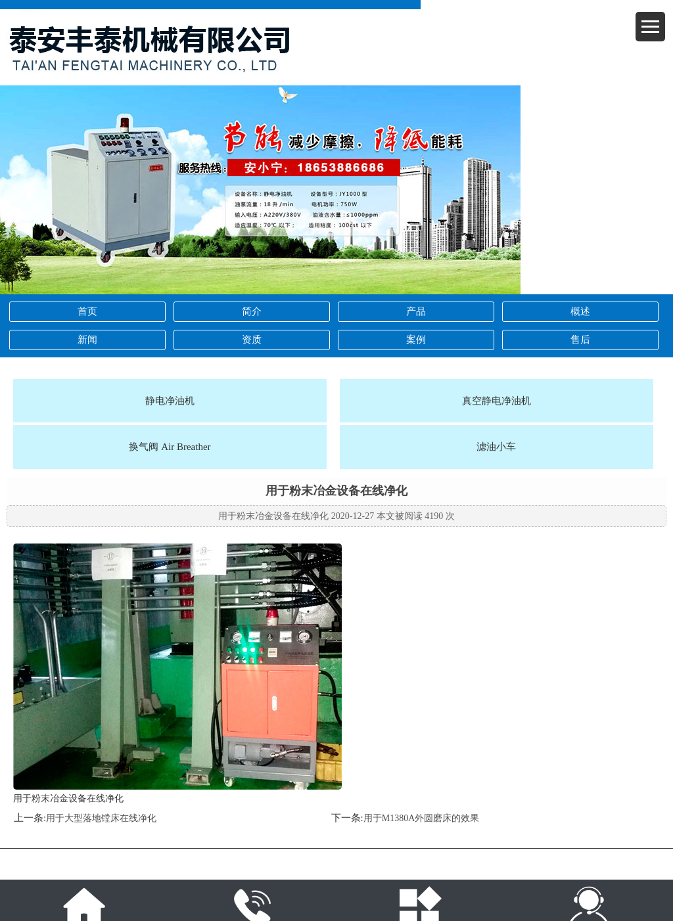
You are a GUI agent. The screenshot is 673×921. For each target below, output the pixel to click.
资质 (252, 339)
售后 (580, 339)
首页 (87, 311)
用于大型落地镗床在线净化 (101, 818)
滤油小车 (496, 446)
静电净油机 (170, 400)
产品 (416, 311)
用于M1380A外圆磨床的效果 (421, 818)
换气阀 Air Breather (169, 446)
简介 (252, 311)
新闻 (87, 339)
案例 (416, 339)
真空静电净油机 (496, 400)
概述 (580, 311)
